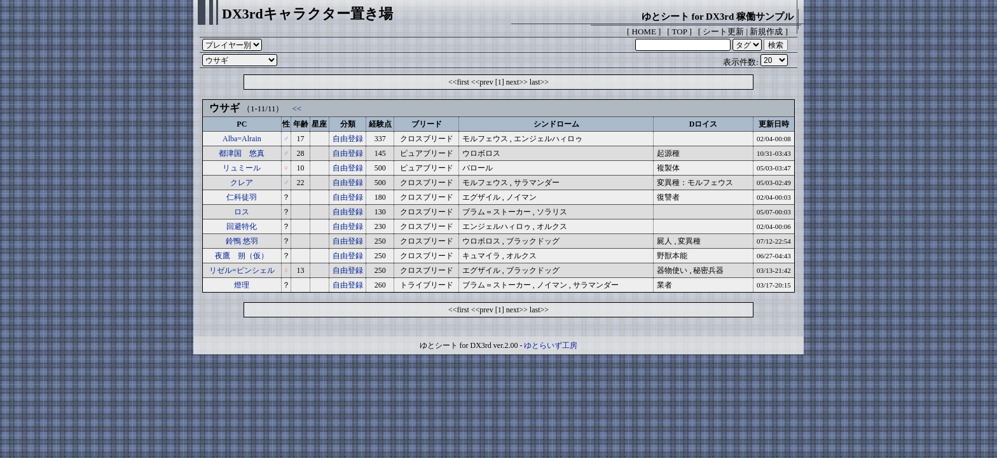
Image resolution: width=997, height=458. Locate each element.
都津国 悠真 (242, 153)
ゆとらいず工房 (550, 345)
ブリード (426, 124)
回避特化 (241, 226)
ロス (241, 211)
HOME (644, 31)
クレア (241, 182)
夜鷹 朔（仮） (241, 255)
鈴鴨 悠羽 (242, 241)
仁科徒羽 (241, 197)
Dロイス (703, 124)
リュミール (242, 167)
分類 (347, 124)
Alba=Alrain (242, 138)
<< (296, 108)
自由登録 (348, 138)
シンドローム (556, 124)
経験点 (380, 124)
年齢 (300, 124)
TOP (679, 31)
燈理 (241, 285)
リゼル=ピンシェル (242, 270)
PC (242, 124)
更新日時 (774, 124)
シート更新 (723, 31)
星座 (319, 124)
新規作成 (766, 31)
